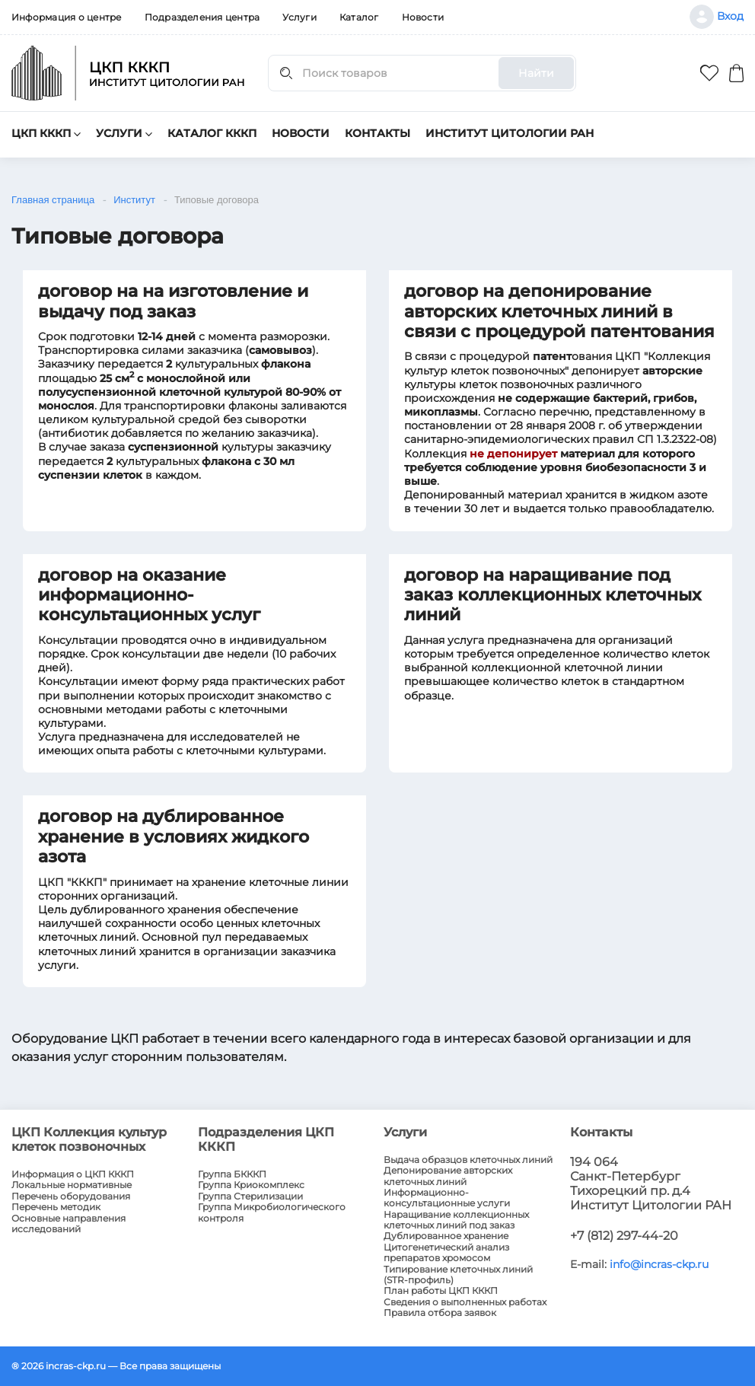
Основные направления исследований (68, 1224)
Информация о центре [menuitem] (66, 17)
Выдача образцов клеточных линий (468, 1160)
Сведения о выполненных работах (465, 1302)
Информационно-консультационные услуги (447, 1198)
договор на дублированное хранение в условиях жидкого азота (173, 836)
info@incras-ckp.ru (659, 1264)
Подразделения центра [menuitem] (202, 17)
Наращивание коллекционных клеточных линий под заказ (456, 1220)
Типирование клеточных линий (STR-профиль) (458, 1275)
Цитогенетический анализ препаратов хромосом (446, 1252)
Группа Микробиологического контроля (272, 1212)
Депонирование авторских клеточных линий (448, 1176)
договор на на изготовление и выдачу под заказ (173, 301)
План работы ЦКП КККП (441, 1291)
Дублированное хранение (446, 1236)
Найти (536, 73)
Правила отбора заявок (440, 1313)
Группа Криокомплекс (251, 1185)
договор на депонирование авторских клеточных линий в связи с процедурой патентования (559, 311)
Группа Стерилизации (250, 1196)
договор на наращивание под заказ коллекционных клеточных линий (552, 595)
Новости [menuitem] (423, 17)
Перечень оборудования (70, 1196)
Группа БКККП (232, 1174)
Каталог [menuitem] (359, 17)
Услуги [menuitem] (299, 17)
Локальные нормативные (71, 1185)
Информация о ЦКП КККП (72, 1174)
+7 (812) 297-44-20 (624, 1235)
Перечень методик (55, 1207)
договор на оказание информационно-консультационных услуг (149, 595)
